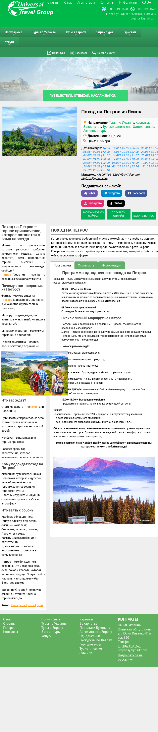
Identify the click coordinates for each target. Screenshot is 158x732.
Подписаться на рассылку (130, 657)
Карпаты (142, 122)
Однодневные (143, 126)
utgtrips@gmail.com (94, 178)
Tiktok (116, 203)
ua (149, 2)
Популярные (13, 33)
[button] (73, 110)
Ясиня (34, 407)
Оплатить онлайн (118, 214)
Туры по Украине (44, 33)
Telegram (111, 193)
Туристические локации (91, 650)
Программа (62, 265)
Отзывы (53, 2)
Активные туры (95, 130)
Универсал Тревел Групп (27, 605)
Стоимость (86, 265)
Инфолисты (128, 2)
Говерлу (6, 300)
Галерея (9, 627)
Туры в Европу (76, 33)
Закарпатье (92, 126)
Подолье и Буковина (95, 627)
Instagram (93, 203)
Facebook (136, 193)
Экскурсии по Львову (96, 640)
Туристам (129, 33)
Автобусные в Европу (96, 631)
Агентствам (86, 2)
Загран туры (104, 33)
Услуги (9, 43)
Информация (111, 265)
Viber (89, 193)
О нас (68, 2)
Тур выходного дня (117, 126)
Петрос (6, 275)
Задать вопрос (143, 216)
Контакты (107, 2)
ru (144, 2)
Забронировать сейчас (93, 214)
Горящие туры (90, 644)
